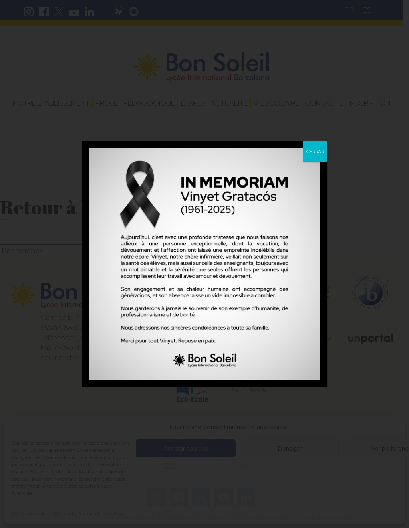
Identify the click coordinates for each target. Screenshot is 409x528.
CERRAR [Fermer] (315, 151)
